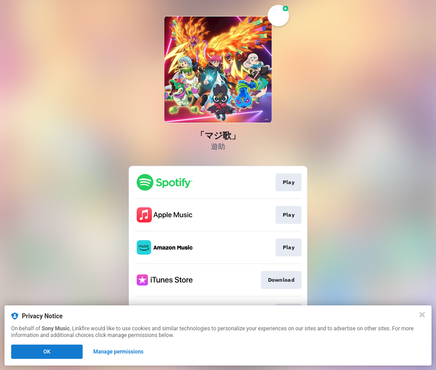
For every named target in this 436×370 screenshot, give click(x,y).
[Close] (422, 315)
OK (46, 352)
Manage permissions (118, 352)
